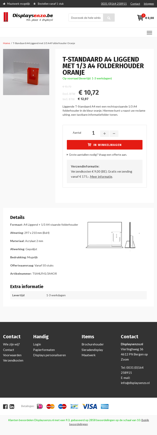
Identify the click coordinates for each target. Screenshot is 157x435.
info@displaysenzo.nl (135, 383)
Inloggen (149, 3)
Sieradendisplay (92, 350)
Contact (135, 3)
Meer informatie (101, 176)
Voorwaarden (12, 355)
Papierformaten (44, 350)
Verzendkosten (13, 360)
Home (6, 43)
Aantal (77, 132)
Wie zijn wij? (11, 344)
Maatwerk (88, 355)
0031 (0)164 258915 (114, 3)
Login (37, 344)
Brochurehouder (93, 344)
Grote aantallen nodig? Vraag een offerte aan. (98, 154)
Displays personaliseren (49, 355)
